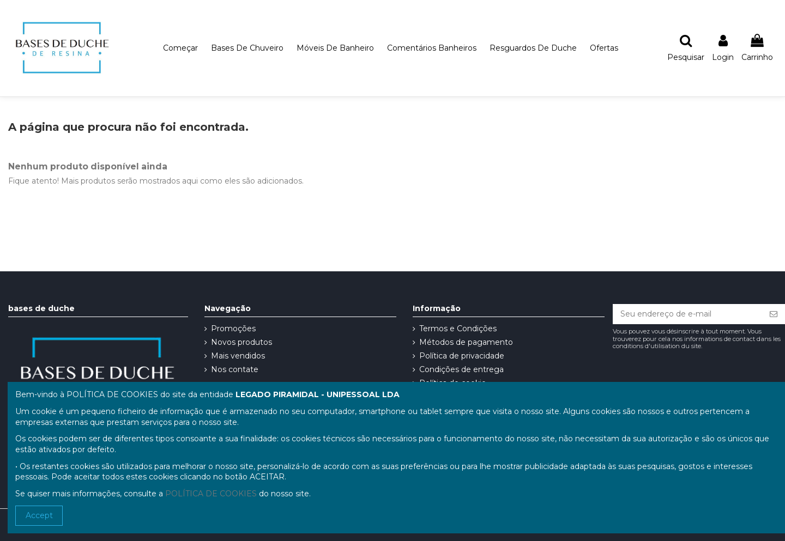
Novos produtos (241, 342)
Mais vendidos (238, 356)
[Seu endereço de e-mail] (687, 314)
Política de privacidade (461, 356)
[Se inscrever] (773, 314)
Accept (39, 515)
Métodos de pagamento (466, 342)
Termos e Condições (458, 328)
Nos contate (234, 369)
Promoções (233, 328)
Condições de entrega (461, 369)
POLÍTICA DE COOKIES (211, 494)
